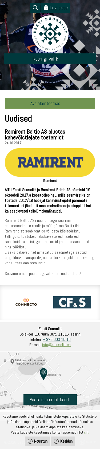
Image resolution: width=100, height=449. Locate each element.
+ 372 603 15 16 (57, 339)
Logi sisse (59, 8)
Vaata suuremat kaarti (50, 399)
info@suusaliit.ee (56, 345)
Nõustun (40, 441)
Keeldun (66, 441)
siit (86, 432)
